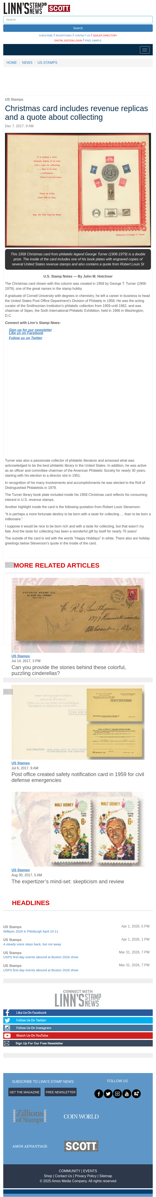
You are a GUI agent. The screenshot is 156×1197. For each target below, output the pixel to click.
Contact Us (63, 1176)
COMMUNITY (69, 1171)
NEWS (27, 62)
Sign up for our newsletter (30, 330)
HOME (12, 62)
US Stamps (21, 656)
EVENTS (90, 1171)
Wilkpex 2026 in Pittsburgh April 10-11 (30, 931)
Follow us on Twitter (25, 338)
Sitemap (105, 1176)
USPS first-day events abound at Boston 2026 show (40, 957)
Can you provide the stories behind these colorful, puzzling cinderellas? (69, 670)
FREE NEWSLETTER (61, 1092)
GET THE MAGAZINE (24, 1092)
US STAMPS (47, 62)
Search (78, 28)
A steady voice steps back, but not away (32, 944)
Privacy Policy (86, 1176)
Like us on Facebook (26, 333)
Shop (48, 1176)
